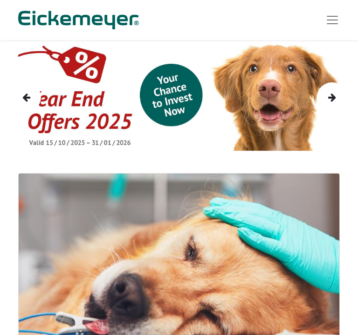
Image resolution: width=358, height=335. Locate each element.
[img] (25, 97)
